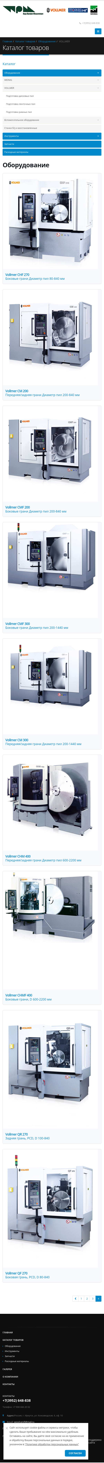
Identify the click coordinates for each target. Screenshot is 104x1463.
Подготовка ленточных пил (20, 104)
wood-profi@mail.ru (24, 1422)
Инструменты (11, 136)
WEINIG (8, 80)
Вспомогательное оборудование (21, 120)
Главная (8, 1333)
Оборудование (12, 72)
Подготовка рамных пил (19, 112)
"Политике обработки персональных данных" (52, 1444)
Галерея (7, 1369)
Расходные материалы (16, 152)
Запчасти (9, 144)
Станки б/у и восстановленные (20, 128)
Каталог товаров (13, 1340)
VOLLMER (9, 88)
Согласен (75, 1453)
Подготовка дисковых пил (20, 96)
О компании (10, 1377)
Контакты (9, 1384)
